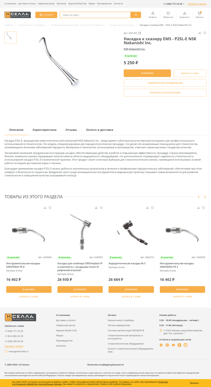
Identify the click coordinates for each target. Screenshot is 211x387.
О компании (10, 3)
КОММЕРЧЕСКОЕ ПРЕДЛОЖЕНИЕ (165, 82)
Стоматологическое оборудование (126, 350)
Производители (104, 3)
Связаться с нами (14, 332)
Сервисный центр (46, 3)
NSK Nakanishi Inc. (134, 49)
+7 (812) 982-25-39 (14, 342)
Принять (194, 383)
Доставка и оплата (27, 3)
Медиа (92, 3)
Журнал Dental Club (77, 3)
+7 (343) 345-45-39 (14, 347)
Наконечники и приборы (121, 326)
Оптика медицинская (119, 331)
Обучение (61, 3)
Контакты (118, 3)
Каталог (112, 321)
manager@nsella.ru (19, 358)
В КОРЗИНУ (29, 294)
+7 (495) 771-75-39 (14, 337)
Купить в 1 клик (190, 73)
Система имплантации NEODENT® (126, 337)
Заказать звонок (197, 3)
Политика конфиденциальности (105, 371)
